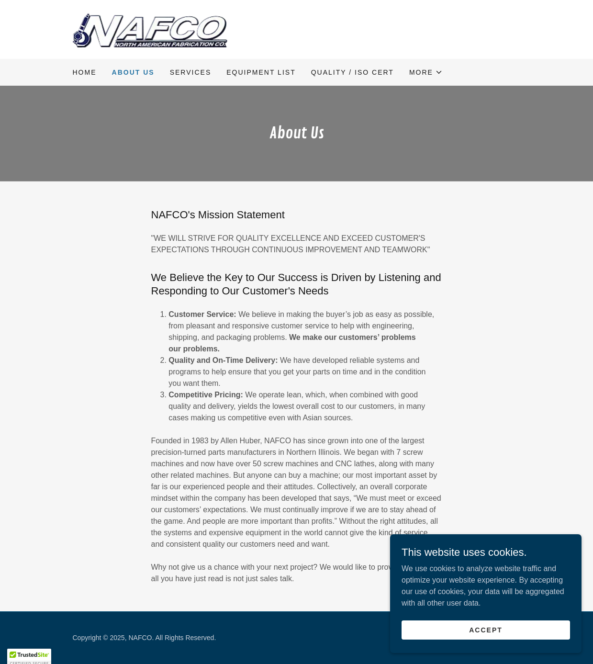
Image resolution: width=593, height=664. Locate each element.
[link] (150, 29)
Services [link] (191, 72)
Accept (486, 629)
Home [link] (85, 72)
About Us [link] (133, 72)
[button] (426, 72)
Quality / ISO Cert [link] (352, 72)
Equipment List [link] (260, 72)
